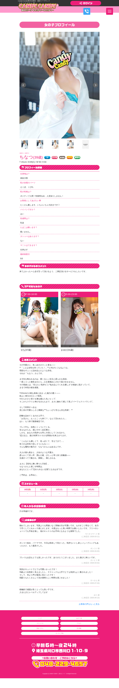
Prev (23, 85)
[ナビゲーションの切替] (109, 11)
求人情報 (79, 628)
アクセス (79, 623)
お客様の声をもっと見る (89, 604)
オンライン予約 (59, 633)
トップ (40, 618)
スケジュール (40, 623)
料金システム (40, 628)
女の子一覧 (79, 618)
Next (95, 85)
